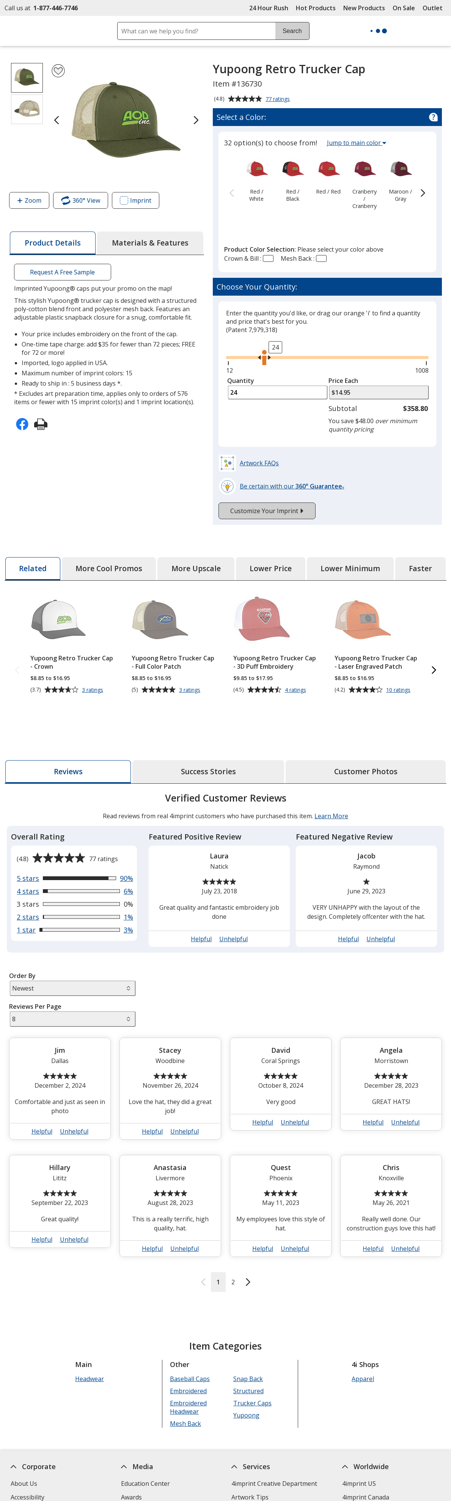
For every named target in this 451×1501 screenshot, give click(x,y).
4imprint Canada (365, 1460)
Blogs (129, 1474)
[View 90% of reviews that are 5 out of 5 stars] (75, 841)
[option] (256, 179)
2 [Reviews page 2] (233, 1245)
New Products (364, 8)
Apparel (363, 1342)
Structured (248, 1354)
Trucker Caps (252, 1366)
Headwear (89, 1342)
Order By (22, 939)
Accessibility (27, 1460)
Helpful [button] (201, 902)
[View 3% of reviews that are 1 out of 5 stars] (75, 893)
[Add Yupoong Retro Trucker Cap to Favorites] (58, 71)
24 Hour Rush (268, 8)
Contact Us (26, 1474)
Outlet (434, 8)
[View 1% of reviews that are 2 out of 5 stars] (75, 880)
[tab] (53, 243)
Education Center (145, 1447)
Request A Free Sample (62, 272)
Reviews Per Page (35, 969)
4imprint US (359, 1447)
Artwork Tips (250, 1460)
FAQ (126, 1488)
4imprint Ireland (365, 1488)
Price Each (343, 380)
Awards (131, 1460)
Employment (28, 1488)
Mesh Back (185, 1387)
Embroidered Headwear (188, 1370)
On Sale (404, 8)
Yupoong (246, 1378)
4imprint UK (359, 1474)
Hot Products (316, 8)
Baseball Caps (190, 1342)
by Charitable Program (277, 1474)
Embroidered (188, 1354)
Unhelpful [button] (233, 902)
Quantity (240, 380)
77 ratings (279, 99)
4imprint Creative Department (274, 1447)
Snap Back (248, 1342)
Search (292, 31)
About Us (24, 1447)
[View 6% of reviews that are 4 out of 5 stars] (75, 854)
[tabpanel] (225, 1005)
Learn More (331, 779)
